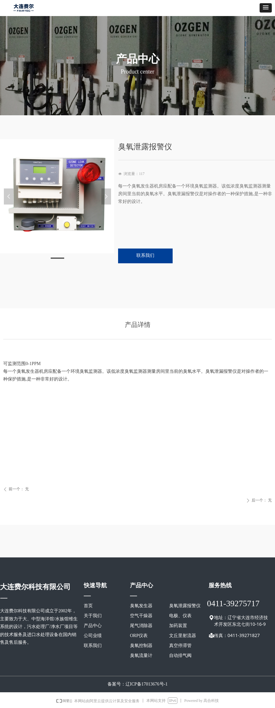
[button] (266, 8)
